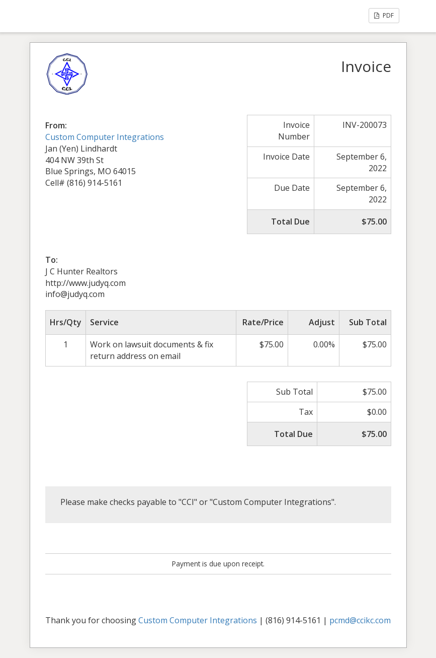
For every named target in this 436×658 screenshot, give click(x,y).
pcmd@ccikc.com (360, 620)
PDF (384, 15)
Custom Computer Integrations (104, 136)
